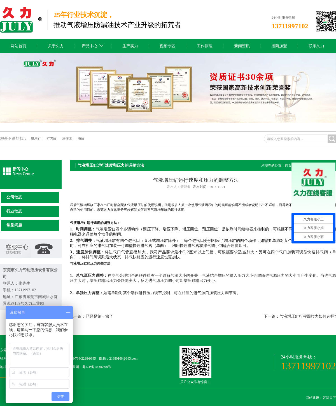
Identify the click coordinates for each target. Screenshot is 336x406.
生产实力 (130, 46)
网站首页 (18, 46)
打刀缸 (51, 139)
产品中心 (89, 46)
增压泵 (67, 139)
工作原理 (205, 46)
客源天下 (329, 398)
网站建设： (314, 398)
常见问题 (14, 225)
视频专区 (167, 46)
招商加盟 (279, 46)
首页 (288, 165)
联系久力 (316, 46)
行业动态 (14, 211)
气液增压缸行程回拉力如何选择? (307, 316)
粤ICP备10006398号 (96, 367)
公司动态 (14, 197)
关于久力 (56, 46)
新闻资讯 (242, 46)
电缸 (81, 139)
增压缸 (36, 139)
